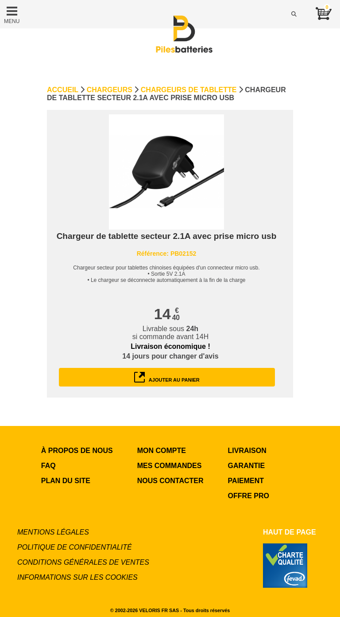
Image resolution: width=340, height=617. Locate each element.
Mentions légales (53, 532)
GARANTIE (246, 465)
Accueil (62, 90)
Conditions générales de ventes (83, 562)
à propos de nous (77, 450)
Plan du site (65, 480)
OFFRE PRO (248, 496)
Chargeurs (109, 90)
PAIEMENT (246, 480)
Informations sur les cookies (77, 577)
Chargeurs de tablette (189, 90)
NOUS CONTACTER (170, 480)
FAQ (48, 465)
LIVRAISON (247, 450)
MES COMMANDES (169, 465)
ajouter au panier (167, 377)
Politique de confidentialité (74, 547)
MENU (11, 14)
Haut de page (289, 532)
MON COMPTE (161, 450)
